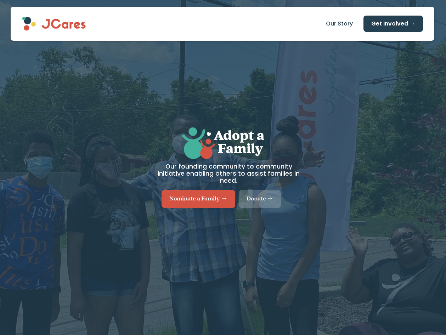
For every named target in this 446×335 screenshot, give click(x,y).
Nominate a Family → (198, 199)
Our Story (339, 23)
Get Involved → (393, 23)
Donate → (260, 199)
